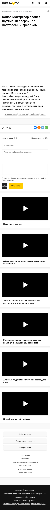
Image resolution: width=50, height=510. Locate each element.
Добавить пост (25, 434)
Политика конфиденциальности (25, 462)
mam (16, 11)
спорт (43, 114)
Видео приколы (26, 11)
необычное (34, 114)
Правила (25, 459)
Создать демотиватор (25, 441)
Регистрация (25, 455)
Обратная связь (20, 500)
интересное (23, 114)
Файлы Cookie (25, 466)
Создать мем (25, 448)
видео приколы (11, 114)
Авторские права (25, 469)
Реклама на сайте (25, 473)
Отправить (15, 186)
